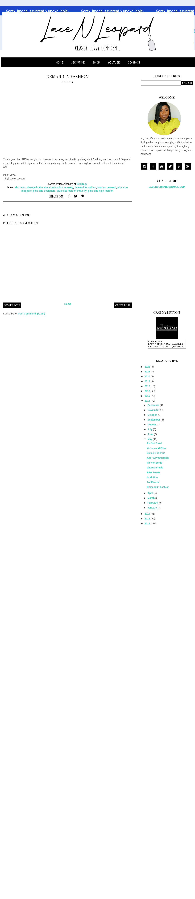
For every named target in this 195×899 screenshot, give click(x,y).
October (152, 416)
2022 (147, 373)
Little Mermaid (155, 469)
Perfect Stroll (154, 444)
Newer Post (12, 305)
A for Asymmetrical (158, 459)
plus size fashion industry (72, 190)
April (150, 494)
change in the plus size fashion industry (50, 187)
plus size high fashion (100, 190)
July (149, 431)
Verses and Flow (156, 449)
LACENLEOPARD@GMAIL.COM (167, 187)
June (150, 435)
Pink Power (153, 474)
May (149, 440)
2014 (147, 515)
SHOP (96, 62)
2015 (147, 402)
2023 (147, 368)
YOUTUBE (114, 62)
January (152, 509)
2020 (147, 378)
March (151, 499)
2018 (147, 387)
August (151, 426)
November (153, 411)
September (153, 421)
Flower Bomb (154, 464)
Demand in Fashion (158, 488)
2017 (147, 392)
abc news (20, 187)
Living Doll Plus (156, 454)
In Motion (152, 478)
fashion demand (106, 187)
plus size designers (44, 190)
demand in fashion (85, 187)
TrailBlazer (153, 483)
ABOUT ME (78, 62)
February (152, 504)
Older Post (122, 305)
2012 (147, 525)
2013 (147, 520)
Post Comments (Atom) (31, 313)
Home (60, 62)
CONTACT (134, 62)
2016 (147, 397)
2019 (147, 382)
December (153, 406)
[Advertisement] (167, 248)
